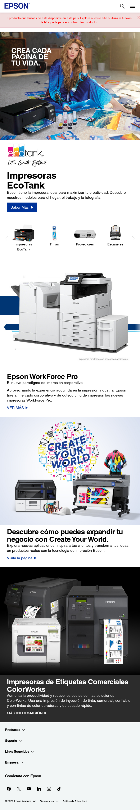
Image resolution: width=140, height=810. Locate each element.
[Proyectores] (85, 235)
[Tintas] (54, 235)
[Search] (122, 6)
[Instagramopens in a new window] (49, 788)
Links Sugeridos (19, 751)
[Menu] (132, 6)
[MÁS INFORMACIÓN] (27, 713)
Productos (15, 730)
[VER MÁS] (17, 407)
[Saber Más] (22, 207)
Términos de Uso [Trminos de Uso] (49, 801)
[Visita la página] (22, 558)
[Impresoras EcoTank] (23, 238)
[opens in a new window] (59, 788)
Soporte (13, 740)
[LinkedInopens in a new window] (39, 788)
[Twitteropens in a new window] (19, 788)
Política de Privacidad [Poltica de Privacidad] (75, 801)
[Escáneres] (115, 235)
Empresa (14, 762)
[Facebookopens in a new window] (9, 788)
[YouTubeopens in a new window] (29, 788)
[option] (70, 125)
